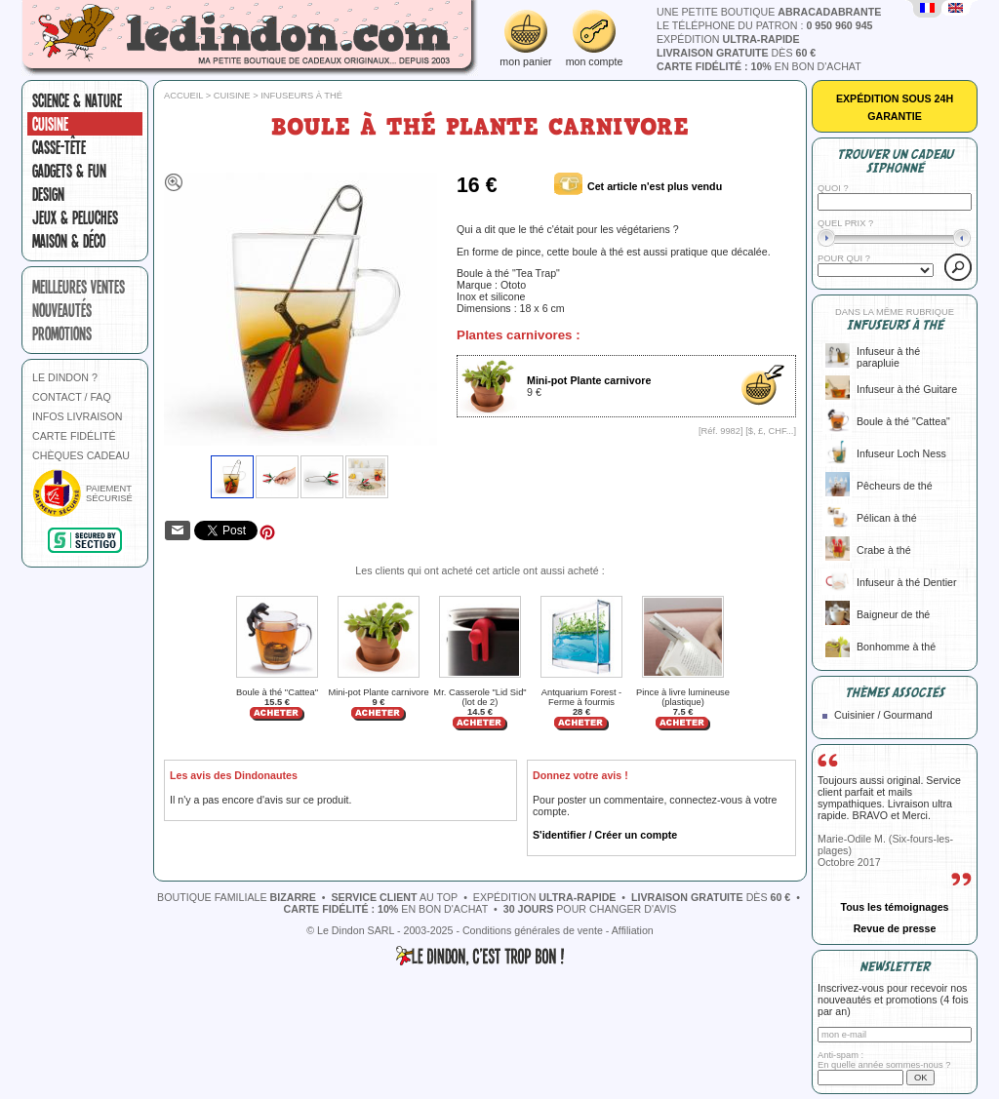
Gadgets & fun (69, 170)
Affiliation (633, 930)
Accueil (183, 95)
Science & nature (77, 100)
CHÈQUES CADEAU (81, 455)
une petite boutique (769, 12)
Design (48, 194)
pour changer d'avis (590, 909)
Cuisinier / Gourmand (883, 715)
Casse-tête (59, 147)
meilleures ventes (78, 286)
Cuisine (50, 124)
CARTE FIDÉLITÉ (74, 436)
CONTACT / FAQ (71, 397)
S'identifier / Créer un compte (605, 835)
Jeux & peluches (75, 217)
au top (395, 897)
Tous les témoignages (894, 907)
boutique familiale (236, 897)
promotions (62, 333)
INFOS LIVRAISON (77, 416)
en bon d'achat (759, 66)
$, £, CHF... (771, 431)
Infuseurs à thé (301, 95)
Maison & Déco (68, 241)
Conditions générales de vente (532, 930)
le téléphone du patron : (765, 25)
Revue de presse (895, 928)
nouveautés (62, 310)
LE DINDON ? (65, 377)
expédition (728, 39)
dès (736, 53)
